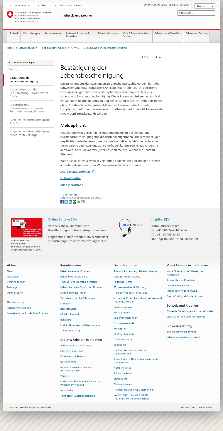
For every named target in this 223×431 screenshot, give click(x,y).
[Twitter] (66, 201)
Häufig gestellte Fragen (73, 292)
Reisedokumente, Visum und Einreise (80, 287)
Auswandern (67, 390)
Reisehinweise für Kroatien (75, 271)
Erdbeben (65, 303)
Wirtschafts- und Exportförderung (186, 316)
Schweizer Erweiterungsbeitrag (184, 337)
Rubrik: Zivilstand (71, 185)
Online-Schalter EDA (62, 219)
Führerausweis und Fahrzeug (130, 287)
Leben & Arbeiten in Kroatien (80, 37)
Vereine (64, 376)
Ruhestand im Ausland (73, 356)
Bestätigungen (122, 312)
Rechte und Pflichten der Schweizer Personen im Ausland (80, 383)
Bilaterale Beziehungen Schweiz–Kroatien (190, 311)
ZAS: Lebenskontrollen (77, 171)
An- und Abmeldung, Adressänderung (135, 271)
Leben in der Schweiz (179, 285)
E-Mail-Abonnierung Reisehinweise (80, 325)
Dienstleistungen (108, 37)
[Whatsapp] (79, 201)
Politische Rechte (123, 282)
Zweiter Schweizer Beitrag (181, 331)
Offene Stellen (15, 292)
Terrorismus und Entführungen (77, 298)
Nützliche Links (122, 368)
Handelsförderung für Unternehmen (134, 389)
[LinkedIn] (71, 201)
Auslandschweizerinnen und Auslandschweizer (76, 369)
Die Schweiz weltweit (71, 5)
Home (10, 48)
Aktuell (13, 37)
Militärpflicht (121, 328)
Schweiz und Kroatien (168, 37)
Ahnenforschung (123, 339)
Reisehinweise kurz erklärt (74, 276)
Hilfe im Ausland (69, 314)
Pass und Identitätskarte (127, 276)
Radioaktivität (68, 309)
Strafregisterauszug (124, 334)
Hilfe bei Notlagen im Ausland (130, 292)
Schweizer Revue (123, 373)
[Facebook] (62, 201)
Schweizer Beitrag (196, 37)
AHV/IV (75, 48)
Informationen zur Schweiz (182, 291)
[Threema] (75, 201)
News (10, 271)
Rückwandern (68, 362)
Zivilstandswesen (123, 384)
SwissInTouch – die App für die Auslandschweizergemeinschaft (131, 397)
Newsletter (13, 276)
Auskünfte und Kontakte (180, 280)
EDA (44, 5)
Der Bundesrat (22, 5)
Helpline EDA (160, 219)
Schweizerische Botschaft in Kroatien (27, 313)
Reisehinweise (53, 37)
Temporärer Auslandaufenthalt (77, 395)
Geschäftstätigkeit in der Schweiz (185, 296)
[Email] (82, 201)
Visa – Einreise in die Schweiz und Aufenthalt (185, 273)
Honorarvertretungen (19, 307)
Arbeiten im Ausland (71, 351)
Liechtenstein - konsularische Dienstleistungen (130, 352)
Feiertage (12, 287)
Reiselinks (65, 319)
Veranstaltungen (16, 282)
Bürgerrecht (120, 379)
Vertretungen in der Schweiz (76, 345)
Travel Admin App (70, 330)
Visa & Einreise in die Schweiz (136, 37)
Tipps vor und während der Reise (78, 282)
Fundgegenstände (124, 323)
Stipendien (120, 345)
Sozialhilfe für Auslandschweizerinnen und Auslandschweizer (138, 300)
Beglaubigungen (123, 307)
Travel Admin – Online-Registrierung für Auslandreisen (136, 361)
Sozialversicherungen (54, 48)
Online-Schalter (70, 178)
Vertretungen (31, 37)
